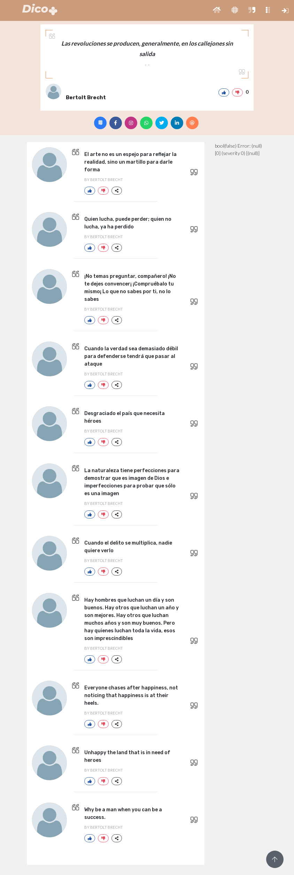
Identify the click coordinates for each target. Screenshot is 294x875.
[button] (217, 10)
